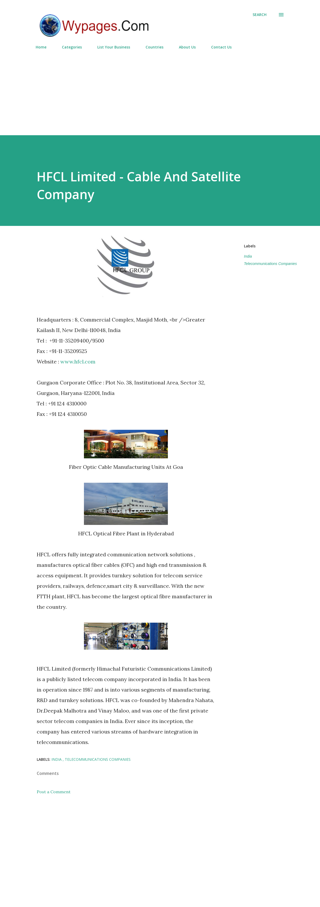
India (248, 256)
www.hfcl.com (77, 361)
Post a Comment (54, 791)
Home (41, 47)
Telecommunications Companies (270, 264)
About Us (187, 47)
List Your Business (113, 47)
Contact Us (221, 47)
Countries (154, 47)
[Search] (259, 15)
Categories (72, 47)
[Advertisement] (160, 90)
